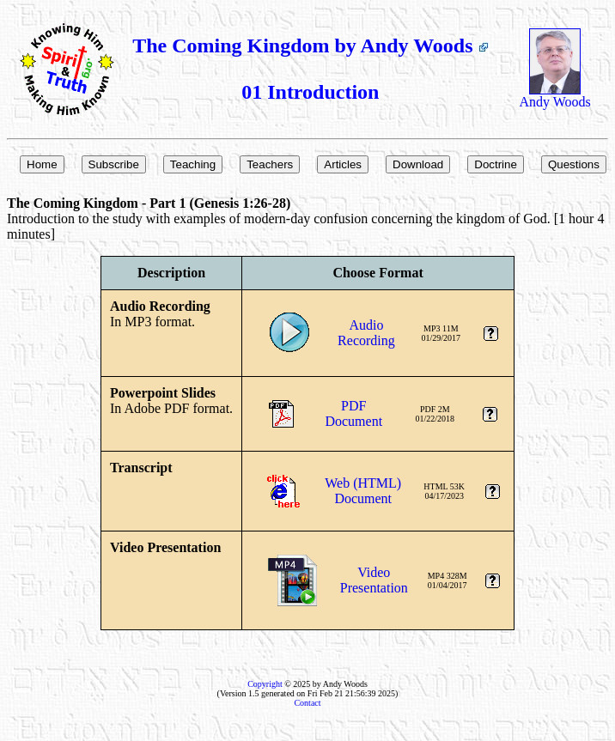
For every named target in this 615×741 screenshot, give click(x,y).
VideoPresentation (374, 580)
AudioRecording (366, 333)
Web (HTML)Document (363, 491)
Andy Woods (554, 95)
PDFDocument (353, 413)
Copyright (265, 684)
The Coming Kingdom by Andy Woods (310, 45)
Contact (307, 703)
